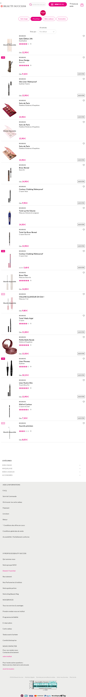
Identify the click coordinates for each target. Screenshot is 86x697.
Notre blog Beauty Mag (11, 594)
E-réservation (7, 623)
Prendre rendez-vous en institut (14, 611)
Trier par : (33, 32)
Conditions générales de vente (13, 531)
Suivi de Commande (9, 496)
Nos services (8, 600)
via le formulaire (8, 669)
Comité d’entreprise (9, 640)
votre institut (7, 656)
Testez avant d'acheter (10, 634)
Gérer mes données (62, 677)
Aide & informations (11, 485)
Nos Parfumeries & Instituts (12, 582)
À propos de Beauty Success (14, 553)
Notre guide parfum (9, 588)
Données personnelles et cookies (45, 677)
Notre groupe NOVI (9, 565)
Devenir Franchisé (9, 571)
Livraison (6, 514)
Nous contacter (10, 646)
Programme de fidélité (10, 617)
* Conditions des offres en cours (14, 525)
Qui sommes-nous (9, 559)
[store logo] (13, 6)
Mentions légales (30, 677)
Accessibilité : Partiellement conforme (16, 537)
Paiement (6, 508)
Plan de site (73, 677)
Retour (5, 519)
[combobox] (37, 4)
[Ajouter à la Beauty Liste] (84, 36)
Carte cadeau (7, 629)
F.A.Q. (5, 490)
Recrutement (7, 577)
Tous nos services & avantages (13, 605)
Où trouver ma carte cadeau (12, 502)
